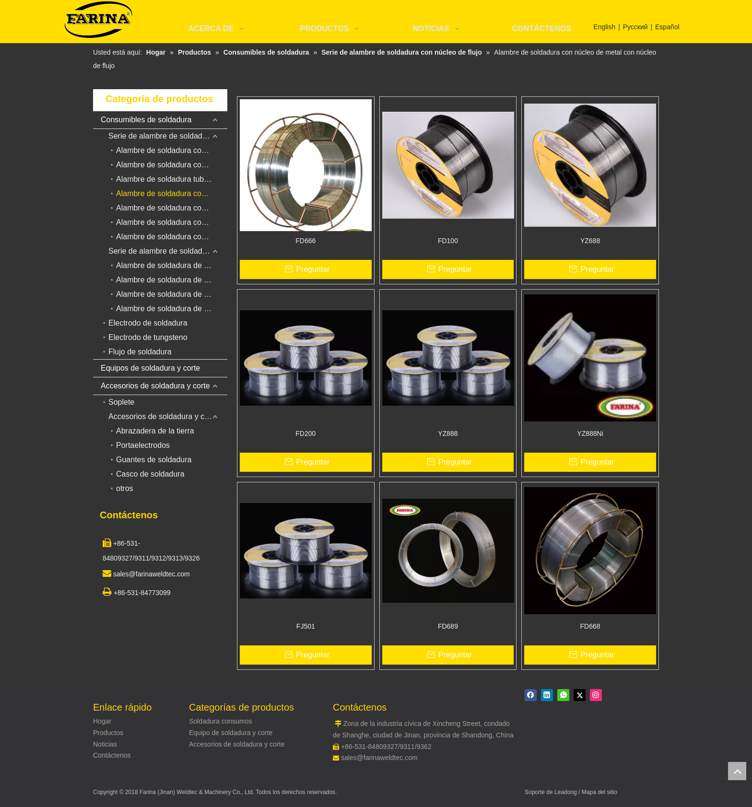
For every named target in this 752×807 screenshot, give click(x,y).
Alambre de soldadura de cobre (169, 308)
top (737, 771)
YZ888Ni (590, 433)
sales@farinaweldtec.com (379, 757)
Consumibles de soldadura (146, 120)
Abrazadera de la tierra (155, 431)
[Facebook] (531, 695)
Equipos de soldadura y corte (150, 368)
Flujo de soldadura (140, 352)
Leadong (566, 792)
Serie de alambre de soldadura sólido (167, 251)
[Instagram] (596, 695)
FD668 (590, 626)
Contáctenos (112, 755)
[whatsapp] (563, 695)
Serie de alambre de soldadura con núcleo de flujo (167, 136)
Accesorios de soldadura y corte (155, 386)
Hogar (102, 721)
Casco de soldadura (150, 474)
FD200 (305, 433)
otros (124, 488)
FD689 (448, 626)
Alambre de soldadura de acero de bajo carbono (171, 265)
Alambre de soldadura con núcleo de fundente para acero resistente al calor (171, 237)
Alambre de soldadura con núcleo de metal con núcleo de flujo (171, 193)
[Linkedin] (547, 695)
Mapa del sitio (599, 792)
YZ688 (590, 241)
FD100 (448, 241)
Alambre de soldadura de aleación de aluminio (171, 294)
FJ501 (305, 626)
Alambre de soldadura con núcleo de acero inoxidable (171, 222)
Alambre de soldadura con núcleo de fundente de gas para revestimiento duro (171, 165)
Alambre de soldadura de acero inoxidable (171, 280)
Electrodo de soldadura (148, 323)
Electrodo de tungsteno (148, 337)
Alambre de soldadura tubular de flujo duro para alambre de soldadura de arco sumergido (171, 179)
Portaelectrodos (143, 445)
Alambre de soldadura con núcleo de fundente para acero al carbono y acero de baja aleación (171, 150)
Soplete (121, 402)
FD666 (305, 241)
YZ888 (448, 433)
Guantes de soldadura (153, 460)
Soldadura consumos (220, 721)
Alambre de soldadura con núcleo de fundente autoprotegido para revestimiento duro (171, 208)
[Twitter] (580, 695)
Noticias (105, 744)
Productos (108, 733)
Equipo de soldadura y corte (230, 733)
